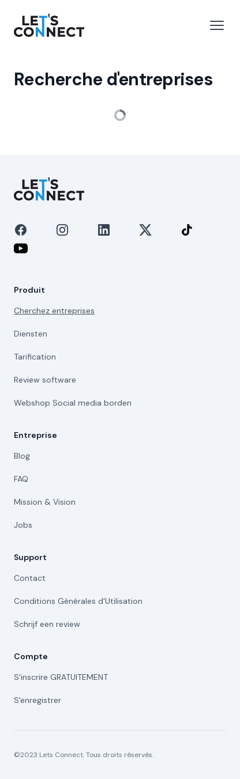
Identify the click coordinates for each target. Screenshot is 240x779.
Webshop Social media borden (73, 403)
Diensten (30, 333)
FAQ (21, 479)
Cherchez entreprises (54, 310)
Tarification (35, 356)
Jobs (23, 525)
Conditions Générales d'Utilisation (78, 601)
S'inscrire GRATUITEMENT (61, 677)
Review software (45, 380)
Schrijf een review (47, 624)
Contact (30, 578)
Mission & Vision (45, 502)
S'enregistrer (37, 700)
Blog (22, 456)
